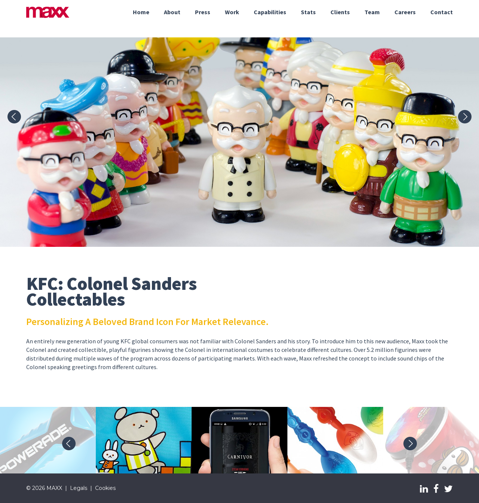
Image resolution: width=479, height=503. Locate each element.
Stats (308, 12)
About (172, 12)
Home (141, 12)
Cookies (105, 488)
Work (232, 12)
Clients (340, 12)
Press (202, 12)
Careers (405, 12)
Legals (78, 488)
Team (372, 12)
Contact (441, 12)
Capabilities (270, 12)
